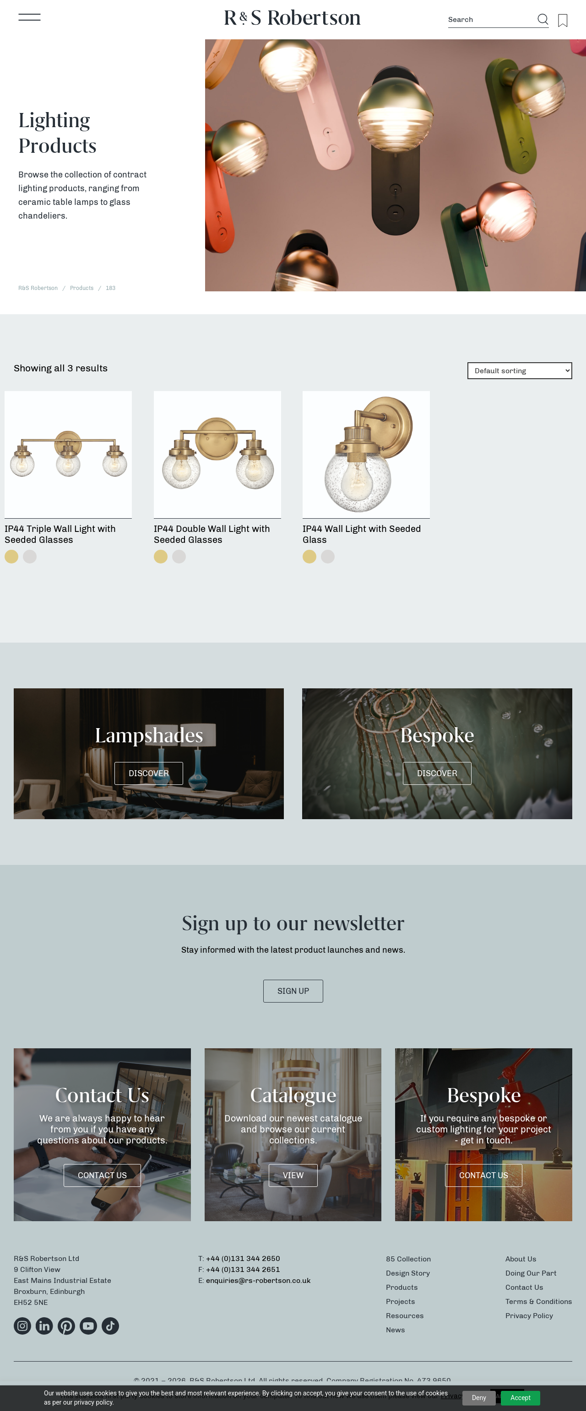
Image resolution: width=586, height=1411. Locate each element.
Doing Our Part (531, 1273)
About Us (521, 1259)
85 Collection (408, 1259)
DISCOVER (149, 773)
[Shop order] (519, 370)
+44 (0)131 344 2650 (243, 1258)
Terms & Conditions (538, 1301)
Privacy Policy (529, 1315)
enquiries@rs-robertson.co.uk (258, 1280)
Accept (520, 1397)
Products (402, 1287)
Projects (400, 1301)
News (395, 1329)
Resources (405, 1315)
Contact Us (102, 1175)
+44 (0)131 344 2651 (243, 1269)
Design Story (408, 1273)
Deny (479, 1397)
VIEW (293, 1175)
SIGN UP (293, 991)
